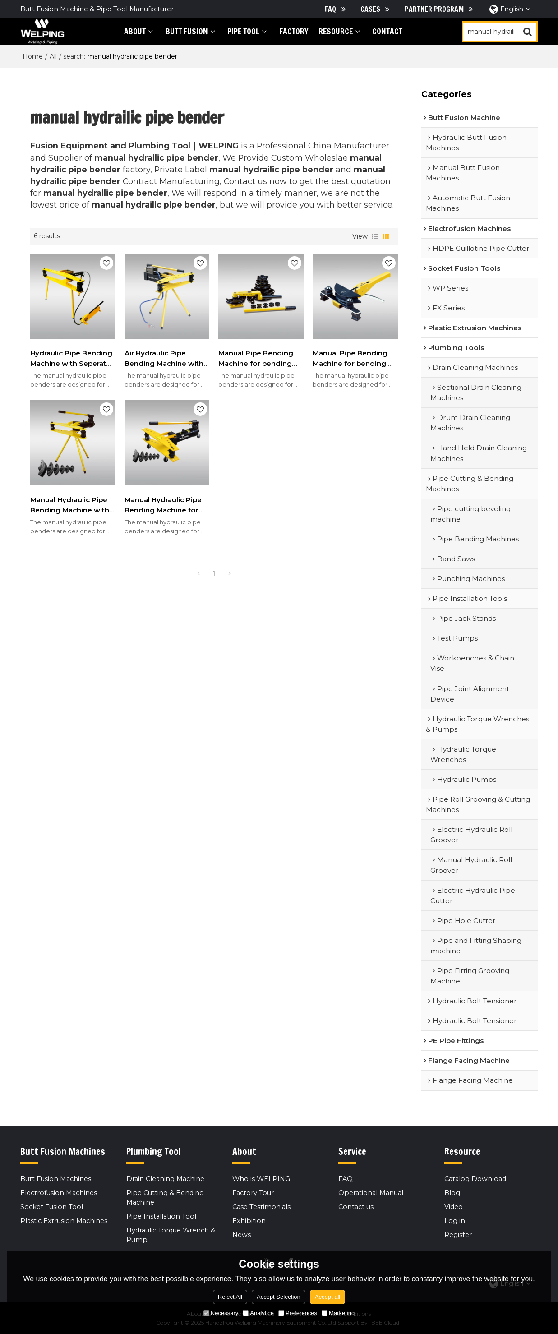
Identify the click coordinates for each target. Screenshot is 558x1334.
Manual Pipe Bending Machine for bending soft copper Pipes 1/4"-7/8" (350, 359)
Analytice (258, 1313)
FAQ (330, 9)
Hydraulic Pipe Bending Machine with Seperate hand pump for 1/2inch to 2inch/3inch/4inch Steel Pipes (71, 359)
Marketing (338, 1313)
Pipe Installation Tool (161, 1216)
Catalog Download (475, 1179)
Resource (335, 31)
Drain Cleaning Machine (165, 1179)
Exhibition (249, 1221)
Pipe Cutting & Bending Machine (165, 1197)
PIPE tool (243, 31)
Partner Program (434, 9)
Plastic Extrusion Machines (63, 1221)
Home (33, 56)
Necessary (220, 1313)
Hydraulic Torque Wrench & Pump (170, 1235)
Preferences (297, 1313)
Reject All (230, 1296)
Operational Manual (370, 1193)
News (241, 1235)
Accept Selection (278, 1296)
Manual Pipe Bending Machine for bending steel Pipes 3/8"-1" (255, 359)
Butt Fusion (187, 31)
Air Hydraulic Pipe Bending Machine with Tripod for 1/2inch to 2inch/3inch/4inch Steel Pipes (166, 359)
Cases (370, 9)
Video (453, 1207)
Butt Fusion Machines (55, 1179)
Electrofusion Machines (58, 1193)
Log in (454, 1221)
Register (458, 1235)
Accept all (327, 1296)
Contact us (356, 1207)
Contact (387, 31)
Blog (452, 1193)
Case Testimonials (261, 1207)
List (374, 236)
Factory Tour (253, 1193)
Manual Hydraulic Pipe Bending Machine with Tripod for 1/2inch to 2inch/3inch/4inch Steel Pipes (72, 505)
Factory (294, 31)
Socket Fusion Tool (51, 1207)
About (135, 31)
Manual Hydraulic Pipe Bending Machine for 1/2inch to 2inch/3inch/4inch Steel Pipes (166, 505)
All (53, 56)
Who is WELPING (261, 1179)
